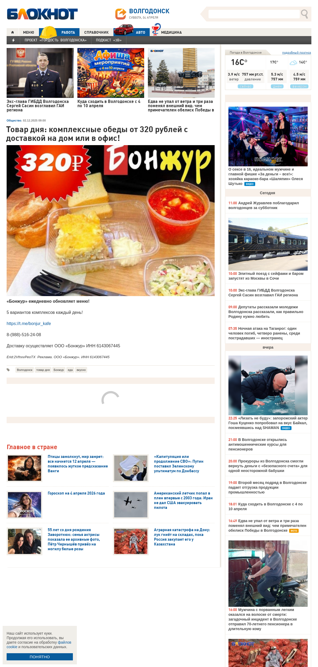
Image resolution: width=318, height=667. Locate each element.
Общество (14, 120)
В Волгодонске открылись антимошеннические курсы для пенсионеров (257, 444)
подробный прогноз (296, 52)
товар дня (43, 369)
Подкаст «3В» (109, 40)
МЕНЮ (28, 32)
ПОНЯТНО (40, 657)
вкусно (81, 369)
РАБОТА (57, 32)
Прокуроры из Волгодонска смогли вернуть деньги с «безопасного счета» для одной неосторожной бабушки (267, 466)
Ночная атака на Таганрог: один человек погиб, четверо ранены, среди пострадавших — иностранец (264, 333)
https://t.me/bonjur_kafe (29, 323)
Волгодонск (24, 369)
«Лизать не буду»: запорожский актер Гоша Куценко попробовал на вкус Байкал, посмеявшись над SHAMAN (268, 423)
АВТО (129, 32)
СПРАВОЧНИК (96, 32)
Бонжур (59, 369)
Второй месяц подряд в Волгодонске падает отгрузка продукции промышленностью (267, 487)
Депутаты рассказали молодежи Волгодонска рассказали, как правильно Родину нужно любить (265, 312)
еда (70, 369)
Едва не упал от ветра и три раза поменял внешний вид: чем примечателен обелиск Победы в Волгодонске (267, 525)
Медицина (167, 31)
